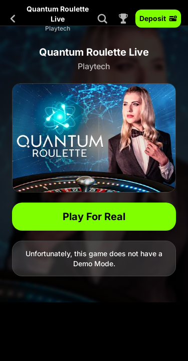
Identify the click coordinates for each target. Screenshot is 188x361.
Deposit (158, 18)
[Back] (13, 19)
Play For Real (94, 217)
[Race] (123, 19)
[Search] (102, 19)
